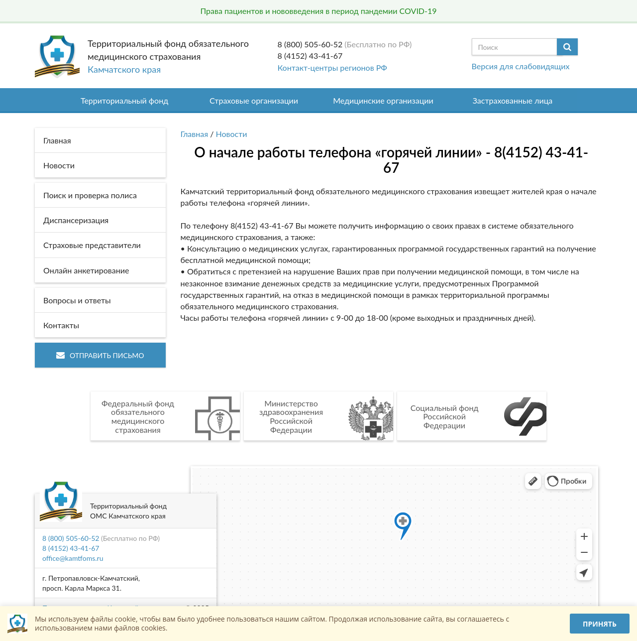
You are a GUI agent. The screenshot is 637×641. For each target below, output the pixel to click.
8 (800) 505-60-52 (310, 44)
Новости (231, 133)
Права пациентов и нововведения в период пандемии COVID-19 (318, 10)
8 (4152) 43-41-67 (310, 55)
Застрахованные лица (513, 100)
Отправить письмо (100, 355)
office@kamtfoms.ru (72, 558)
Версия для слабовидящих (521, 66)
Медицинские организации (383, 100)
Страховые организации (254, 100)
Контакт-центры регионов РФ (332, 67)
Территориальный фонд (124, 100)
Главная (195, 133)
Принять (600, 624)
